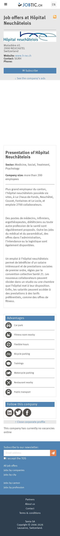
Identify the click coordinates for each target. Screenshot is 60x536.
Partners (30, 499)
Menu (6, 4)
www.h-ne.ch (23, 55)
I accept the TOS (16, 458)
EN (54, 4)
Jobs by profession (14, 487)
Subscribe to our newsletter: (21, 447)
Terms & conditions (30, 513)
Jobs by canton (12, 483)
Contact (30, 508)
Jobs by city (10, 475)
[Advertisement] (30, 112)
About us (30, 504)
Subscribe (30, 70)
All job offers (10, 466)
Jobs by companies (14, 470)
